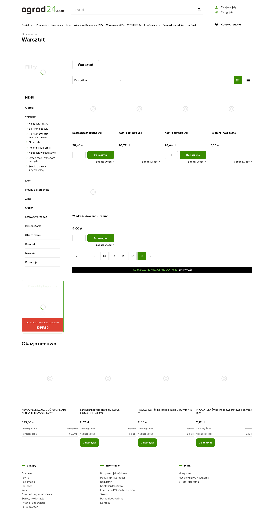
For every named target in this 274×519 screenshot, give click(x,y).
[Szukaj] (199, 10)
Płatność (27, 485)
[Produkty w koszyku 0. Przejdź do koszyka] (230, 24)
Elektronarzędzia (38, 128)
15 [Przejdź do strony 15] (113, 256)
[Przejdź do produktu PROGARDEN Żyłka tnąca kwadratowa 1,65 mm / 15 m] (224, 382)
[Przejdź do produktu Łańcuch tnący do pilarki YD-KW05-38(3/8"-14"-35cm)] (108, 382)
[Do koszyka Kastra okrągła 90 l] (193, 155)
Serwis (104, 494)
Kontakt (105, 502)
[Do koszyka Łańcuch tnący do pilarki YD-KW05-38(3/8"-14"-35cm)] (89, 442)
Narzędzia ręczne (38, 123)
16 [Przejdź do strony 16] (123, 256)
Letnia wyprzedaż (36, 216)
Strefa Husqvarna (189, 481)
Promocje (31, 262)
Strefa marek (33, 234)
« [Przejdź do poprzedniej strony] (77, 256)
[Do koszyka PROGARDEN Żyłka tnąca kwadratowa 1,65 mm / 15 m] (205, 442)
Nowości (30, 253)
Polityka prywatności (112, 477)
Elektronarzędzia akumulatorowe (38, 135)
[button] (105, 161)
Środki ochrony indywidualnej (38, 168)
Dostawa (27, 473)
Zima (28, 198)
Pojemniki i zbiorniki (40, 147)
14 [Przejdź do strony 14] (104, 256)
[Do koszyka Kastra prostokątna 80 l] (100, 155)
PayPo (25, 477)
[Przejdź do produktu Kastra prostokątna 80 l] (93, 109)
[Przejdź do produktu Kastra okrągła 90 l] (185, 109)
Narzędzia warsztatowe (42, 152)
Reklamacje (28, 481)
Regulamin (106, 481)
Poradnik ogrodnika (111, 498)
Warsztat (31, 116)
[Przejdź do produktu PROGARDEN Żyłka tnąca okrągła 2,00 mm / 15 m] (166, 382)
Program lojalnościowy (113, 473)
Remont (30, 244)
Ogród (29, 107)
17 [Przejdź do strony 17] (132, 256)
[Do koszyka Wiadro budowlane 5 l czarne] (100, 238)
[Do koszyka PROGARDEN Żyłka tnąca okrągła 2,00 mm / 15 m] (147, 442)
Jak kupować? (30, 506)
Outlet (29, 207)
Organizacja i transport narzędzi (42, 159)
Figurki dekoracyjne (37, 189)
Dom (28, 180)
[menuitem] (28, 25)
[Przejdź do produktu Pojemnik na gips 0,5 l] (231, 109)
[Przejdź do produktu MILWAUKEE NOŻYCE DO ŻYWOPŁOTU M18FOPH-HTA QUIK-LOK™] (50, 382)
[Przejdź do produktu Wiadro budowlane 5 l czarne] (93, 192)
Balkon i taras (33, 225)
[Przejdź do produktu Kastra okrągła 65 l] (139, 109)
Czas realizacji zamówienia (37, 494)
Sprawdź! (185, 269)
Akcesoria (34, 142)
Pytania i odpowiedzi (33, 502)
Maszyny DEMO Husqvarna (194, 477)
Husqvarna (185, 473)
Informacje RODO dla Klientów (117, 490)
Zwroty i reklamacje (33, 498)
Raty (24, 490)
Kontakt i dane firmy (111, 485)
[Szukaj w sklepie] (133, 10)
